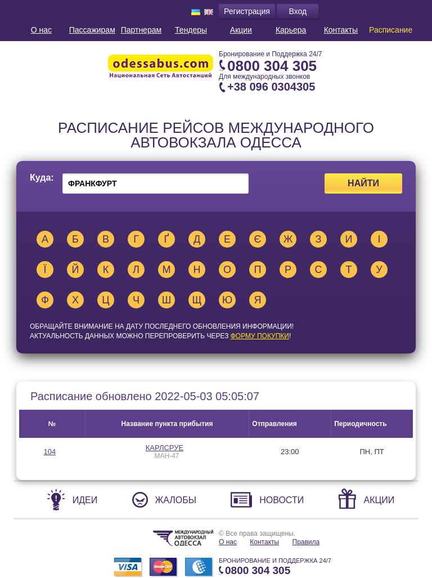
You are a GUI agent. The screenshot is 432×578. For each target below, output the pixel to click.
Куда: (42, 177)
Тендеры (191, 29)
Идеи (85, 500)
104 (49, 451)
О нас (41, 29)
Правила (306, 542)
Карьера (291, 29)
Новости (281, 500)
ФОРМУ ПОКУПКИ (260, 336)
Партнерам (141, 29)
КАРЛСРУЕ (164, 447)
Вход (298, 11)
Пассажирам (92, 29)
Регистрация (247, 11)
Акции (241, 29)
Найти (363, 183)
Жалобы (175, 500)
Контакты (341, 29)
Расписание (390, 29)
